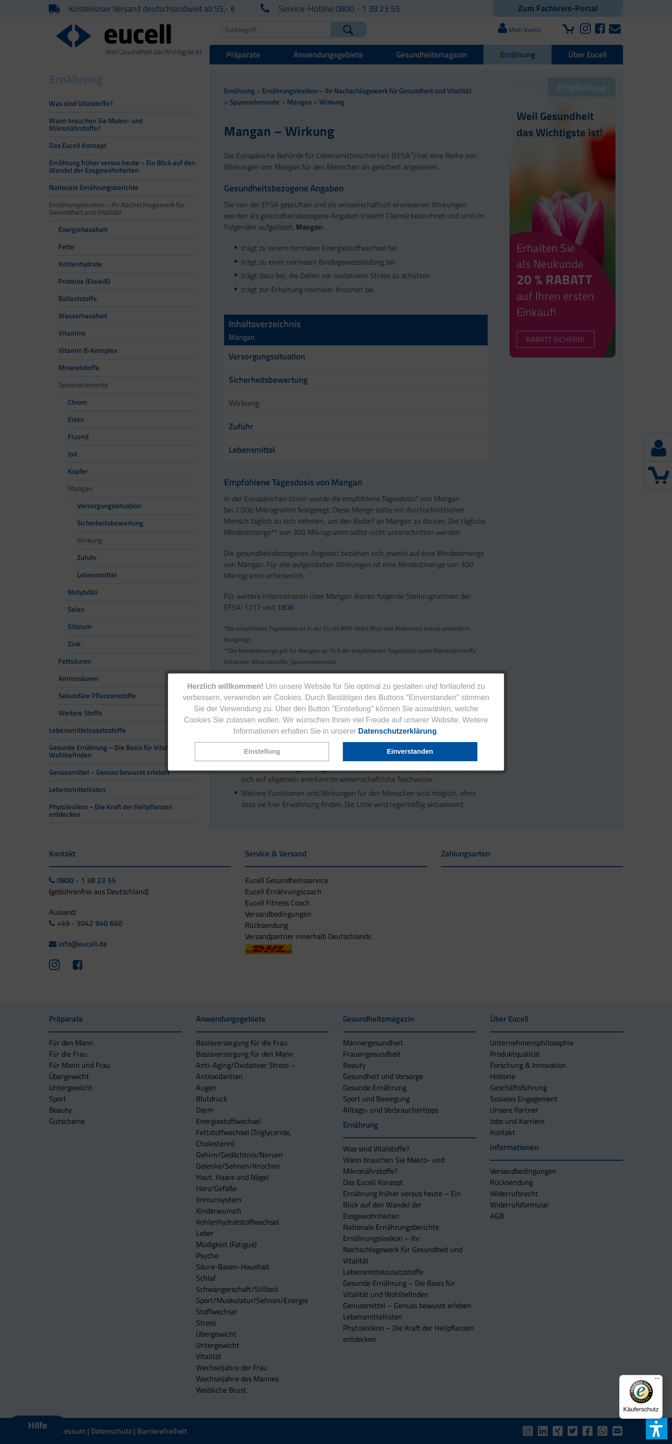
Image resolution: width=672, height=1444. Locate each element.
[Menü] (657, 1380)
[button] (262, 751)
